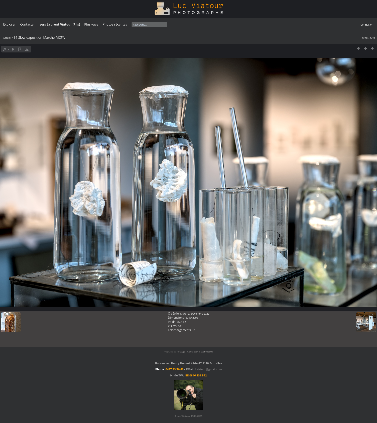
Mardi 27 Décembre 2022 (194, 313)
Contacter (27, 24)
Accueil (7, 37)
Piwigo (181, 351)
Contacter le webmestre (200, 351)
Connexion (367, 24)
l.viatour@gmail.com (208, 369)
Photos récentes (115, 24)
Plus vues (91, 24)
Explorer (9, 24)
